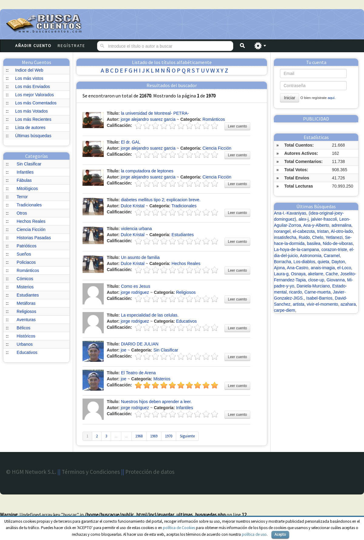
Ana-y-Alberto (316, 225)
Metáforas (26, 303)
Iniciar (289, 97)
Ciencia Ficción (31, 229)
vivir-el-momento (322, 304)
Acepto (280, 534)
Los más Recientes (33, 119)
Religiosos (26, 311)
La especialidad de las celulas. (150, 315)
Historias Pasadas (34, 237)
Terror (22, 196)
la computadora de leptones (147, 170)
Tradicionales (29, 204)
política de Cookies (179, 527)
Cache (331, 273)
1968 (139, 436)
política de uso (254, 534)
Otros (22, 213)
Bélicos (23, 327)
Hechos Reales (31, 221)
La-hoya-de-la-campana (296, 249)
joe (123, 350)
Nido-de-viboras (338, 243)
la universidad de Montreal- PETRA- (155, 113)
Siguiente (187, 436)
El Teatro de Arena (138, 372)
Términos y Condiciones (91, 471)
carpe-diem (284, 310)
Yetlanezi (333, 237)
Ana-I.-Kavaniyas (290, 213)
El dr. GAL (130, 142)
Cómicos (25, 278)
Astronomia (311, 255)
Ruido (304, 237)
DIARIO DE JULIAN (140, 343)
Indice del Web (29, 70)
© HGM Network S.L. (31, 471)
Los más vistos (29, 78)
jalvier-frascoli (324, 219)
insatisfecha (285, 237)
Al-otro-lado (342, 231)
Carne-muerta (317, 292)
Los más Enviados (32, 86)
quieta (323, 261)
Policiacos (26, 262)
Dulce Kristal (133, 205)
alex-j (303, 219)
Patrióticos (26, 245)
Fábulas (24, 180)
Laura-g (281, 273)
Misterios (25, 286)
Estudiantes (28, 295)
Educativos (27, 352)
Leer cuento (237, 126)
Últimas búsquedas (33, 135)
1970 (168, 436)
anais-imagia (323, 267)
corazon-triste (334, 249)
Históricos (26, 336)
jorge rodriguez (135, 292)
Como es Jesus (135, 286)
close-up (316, 279)
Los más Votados (31, 111)
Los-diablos (304, 261)
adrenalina (341, 225)
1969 (153, 436)
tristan (323, 231)
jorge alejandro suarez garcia (148, 119)
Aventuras (26, 319)
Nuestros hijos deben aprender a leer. (156, 401)
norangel (282, 231)
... (116, 436)
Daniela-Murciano (313, 286)
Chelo (317, 237)
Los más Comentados (35, 102)
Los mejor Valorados (34, 94)
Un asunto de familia (140, 257)
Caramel (332, 255)
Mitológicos (27, 188)
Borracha (282, 261)
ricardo (295, 292)
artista (298, 304)
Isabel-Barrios (319, 298)
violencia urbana (136, 228)
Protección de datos (149, 471)
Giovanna (336, 279)
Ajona (279, 267)
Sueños (24, 254)
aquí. (331, 98)
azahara (348, 304)
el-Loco (344, 267)
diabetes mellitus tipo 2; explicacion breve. (161, 199)
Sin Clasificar (29, 163)
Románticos (28, 270)
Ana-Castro (297, 267)
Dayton (338, 261)
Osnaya (298, 273)
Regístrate (71, 45)
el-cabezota (304, 231)
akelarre (315, 273)
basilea (313, 243)
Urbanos (25, 344)
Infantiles (25, 172)
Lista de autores (30, 127)
